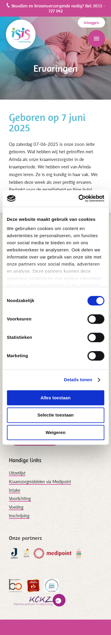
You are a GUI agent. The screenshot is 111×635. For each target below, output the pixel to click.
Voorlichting (20, 498)
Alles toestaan (56, 397)
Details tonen (78, 379)
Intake (14, 490)
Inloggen (91, 22)
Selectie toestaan (55, 415)
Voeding (16, 507)
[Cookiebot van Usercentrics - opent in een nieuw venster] (79, 198)
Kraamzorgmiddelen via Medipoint (40, 481)
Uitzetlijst (17, 473)
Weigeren (55, 432)
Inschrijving (19, 515)
